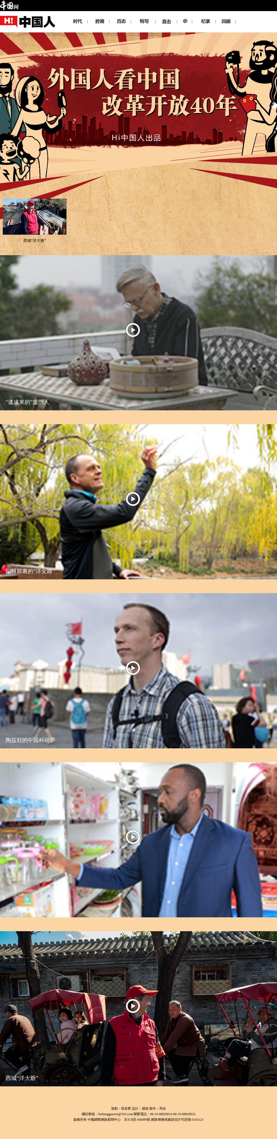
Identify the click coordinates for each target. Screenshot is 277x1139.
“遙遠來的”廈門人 (27, 402)
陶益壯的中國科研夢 (30, 740)
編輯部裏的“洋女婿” (30, 571)
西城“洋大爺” (34, 241)
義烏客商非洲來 (25, 909)
